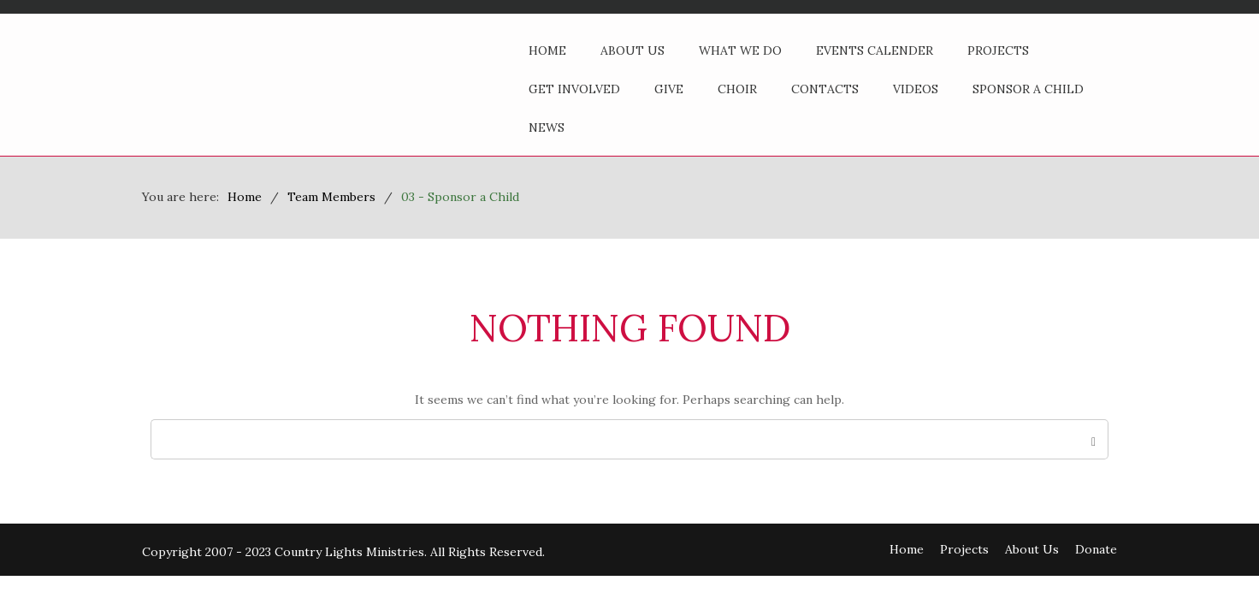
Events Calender (874, 50)
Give (668, 89)
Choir (737, 89)
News (546, 127)
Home (547, 50)
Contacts (825, 89)
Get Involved (574, 89)
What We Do (740, 50)
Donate (1096, 549)
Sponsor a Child (1028, 89)
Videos (915, 89)
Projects (998, 50)
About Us (632, 50)
